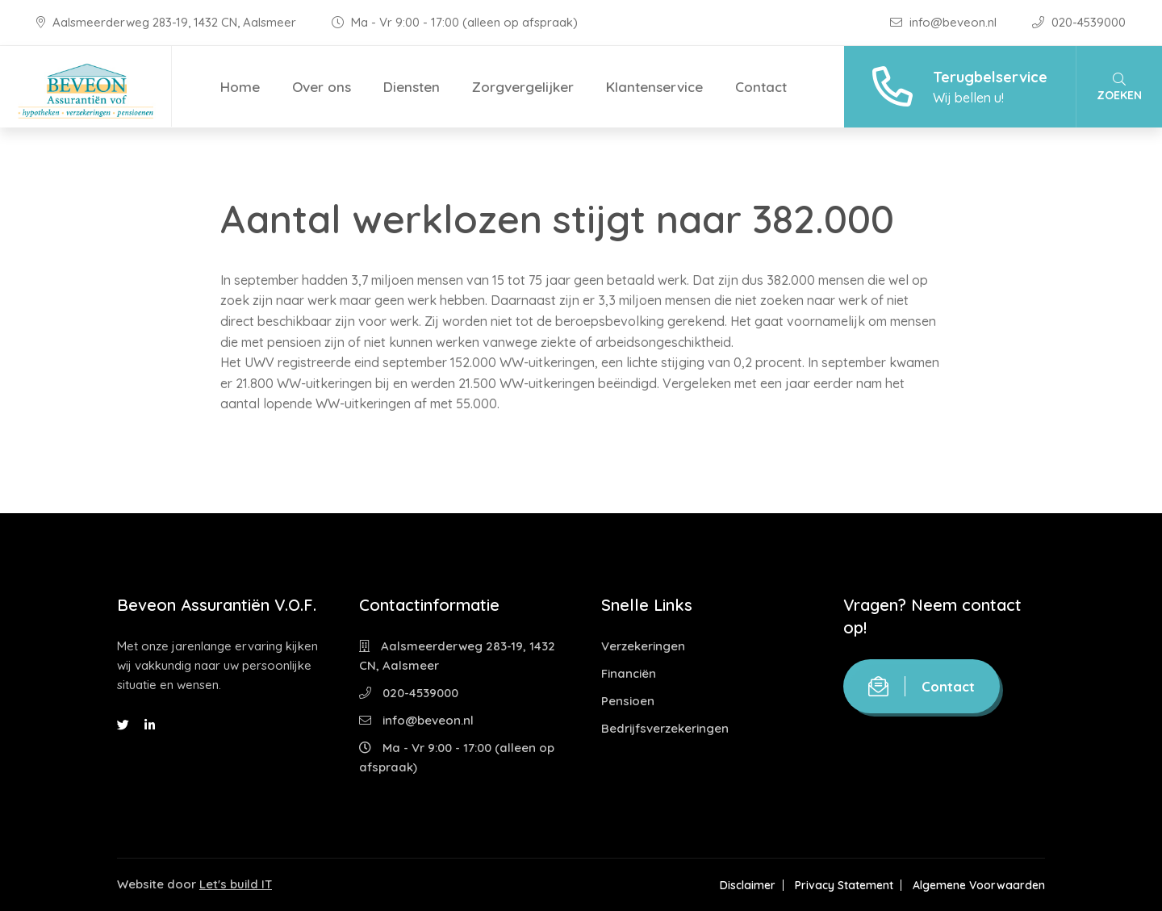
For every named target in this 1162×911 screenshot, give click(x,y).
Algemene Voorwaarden (979, 885)
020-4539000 (1079, 22)
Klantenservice (654, 86)
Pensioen (627, 700)
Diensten (411, 86)
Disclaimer (747, 885)
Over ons (321, 86)
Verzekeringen (643, 646)
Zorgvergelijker (523, 86)
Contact (761, 86)
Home (240, 86)
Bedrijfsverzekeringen (665, 728)
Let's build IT (235, 884)
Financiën (628, 673)
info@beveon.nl (945, 22)
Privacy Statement (844, 885)
